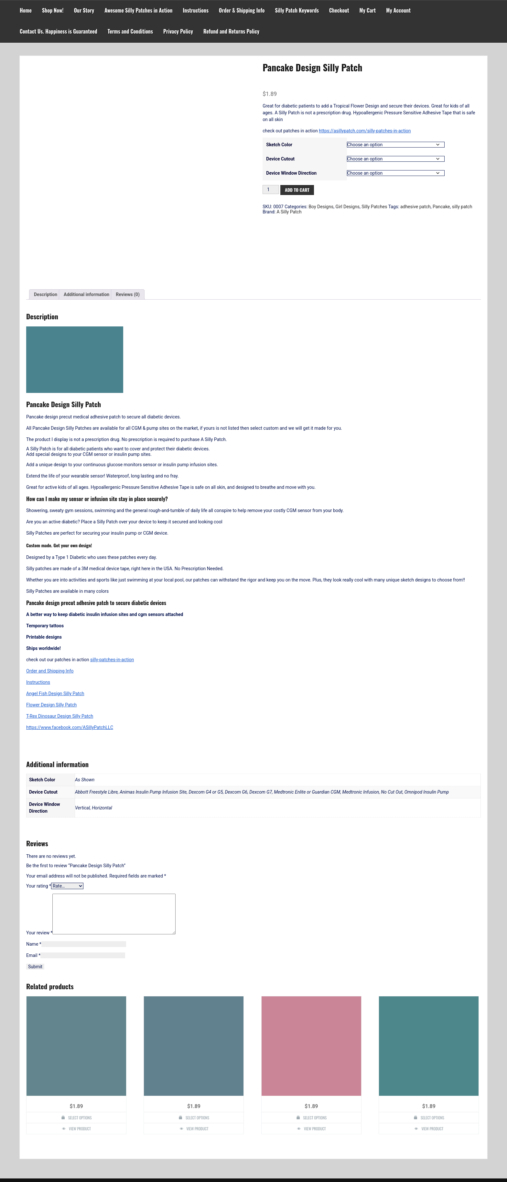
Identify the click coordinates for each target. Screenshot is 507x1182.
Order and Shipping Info (50, 605)
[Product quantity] (271, 189)
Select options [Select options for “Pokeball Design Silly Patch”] (315, 1059)
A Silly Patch (288, 211)
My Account (398, 10)
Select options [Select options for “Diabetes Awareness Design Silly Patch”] (80, 1059)
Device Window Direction (291, 173)
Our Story (84, 10)
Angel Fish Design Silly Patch (55, 627)
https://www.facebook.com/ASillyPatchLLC (69, 661)
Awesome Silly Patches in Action (138, 10)
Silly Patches (374, 206)
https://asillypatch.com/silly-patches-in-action (365, 130)
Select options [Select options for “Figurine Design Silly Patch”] (197, 1059)
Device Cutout (280, 158)
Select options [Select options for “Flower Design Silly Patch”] (432, 1059)
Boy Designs (320, 206)
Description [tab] (45, 228)
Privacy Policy (178, 31)
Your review (39, 874)
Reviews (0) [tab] (128, 228)
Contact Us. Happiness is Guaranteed (58, 31)
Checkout (339, 10)
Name (33, 886)
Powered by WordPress (253, 1163)
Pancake (441, 206)
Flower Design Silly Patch (51, 639)
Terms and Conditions (130, 31)
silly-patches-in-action (112, 593)
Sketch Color (279, 144)
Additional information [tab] (86, 228)
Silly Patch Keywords (297, 10)
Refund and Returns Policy (231, 31)
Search (284, 1133)
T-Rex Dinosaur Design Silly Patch (59, 650)
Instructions (196, 10)
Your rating (38, 820)
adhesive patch (415, 206)
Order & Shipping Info (242, 10)
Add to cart (297, 189)
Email (33, 897)
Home (26, 10)
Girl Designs (347, 206)
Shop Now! (53, 10)
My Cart (368, 10)
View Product (80, 1070)
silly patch (462, 206)
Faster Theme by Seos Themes (282, 1173)
